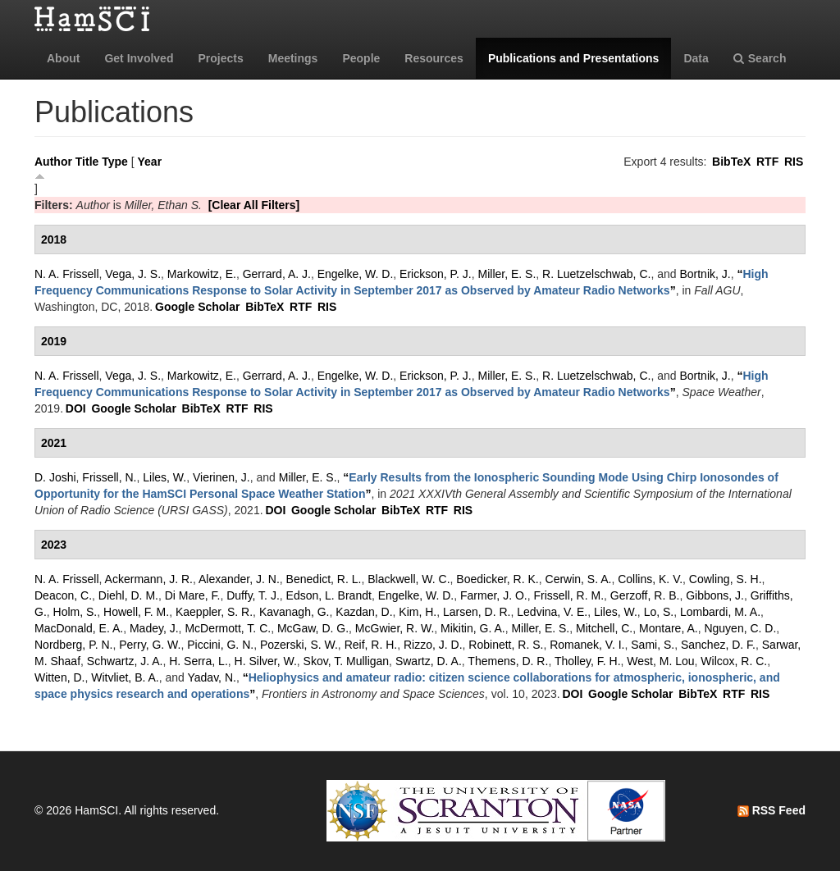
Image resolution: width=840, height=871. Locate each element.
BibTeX (731, 161)
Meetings (293, 58)
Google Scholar (197, 306)
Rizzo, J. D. (433, 644)
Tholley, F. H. (588, 661)
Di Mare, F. (193, 595)
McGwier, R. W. (394, 628)
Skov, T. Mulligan (347, 661)
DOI (76, 408)
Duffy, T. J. (253, 595)
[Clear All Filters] (254, 205)
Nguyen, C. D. (740, 628)
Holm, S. (75, 611)
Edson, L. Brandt (329, 595)
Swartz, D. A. (428, 661)
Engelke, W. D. (355, 273)
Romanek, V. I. (587, 644)
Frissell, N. (109, 477)
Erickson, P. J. (435, 273)
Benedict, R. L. (324, 579)
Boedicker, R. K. (497, 579)
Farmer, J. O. (493, 595)
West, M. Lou (660, 661)
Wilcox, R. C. (734, 661)
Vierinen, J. (221, 477)
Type (115, 161)
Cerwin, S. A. (579, 579)
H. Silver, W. (266, 661)
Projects (220, 58)
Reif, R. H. (371, 644)
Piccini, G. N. (220, 644)
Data (695, 58)
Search (760, 58)
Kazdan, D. (364, 611)
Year (150, 161)
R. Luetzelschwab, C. (596, 273)
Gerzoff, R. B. (645, 595)
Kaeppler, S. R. (214, 611)
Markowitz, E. (201, 273)
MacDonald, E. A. (78, 628)
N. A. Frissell (66, 273)
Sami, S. (652, 644)
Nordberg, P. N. (73, 644)
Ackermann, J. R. (149, 579)
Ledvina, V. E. (552, 611)
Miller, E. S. (507, 273)
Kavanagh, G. (294, 611)
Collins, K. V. (650, 579)
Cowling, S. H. (725, 579)
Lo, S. (659, 611)
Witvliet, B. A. (124, 677)
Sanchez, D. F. (718, 644)
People (361, 58)
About (63, 58)
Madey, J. (154, 628)
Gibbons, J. (715, 595)
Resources (433, 58)
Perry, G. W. (149, 644)
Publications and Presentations (574, 58)
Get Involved (138, 58)
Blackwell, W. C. (409, 579)
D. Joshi (55, 477)
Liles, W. (164, 477)
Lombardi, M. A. (720, 611)
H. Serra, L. (198, 661)
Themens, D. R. (508, 661)
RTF (767, 161)
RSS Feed (771, 810)
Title (87, 161)
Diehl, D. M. (128, 595)
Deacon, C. (63, 595)
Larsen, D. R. (476, 611)
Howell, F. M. (136, 611)
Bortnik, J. (704, 273)
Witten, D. (59, 677)
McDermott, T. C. (228, 628)
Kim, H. (417, 611)
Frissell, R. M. (569, 595)
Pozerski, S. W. (299, 644)
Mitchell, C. (604, 628)
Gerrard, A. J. (277, 273)
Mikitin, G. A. (473, 628)
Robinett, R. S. (505, 644)
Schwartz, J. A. (125, 661)
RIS (793, 161)
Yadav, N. (212, 677)
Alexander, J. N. (239, 579)
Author (53, 161)
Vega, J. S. (133, 273)
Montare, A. (668, 628)
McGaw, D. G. (313, 628)
